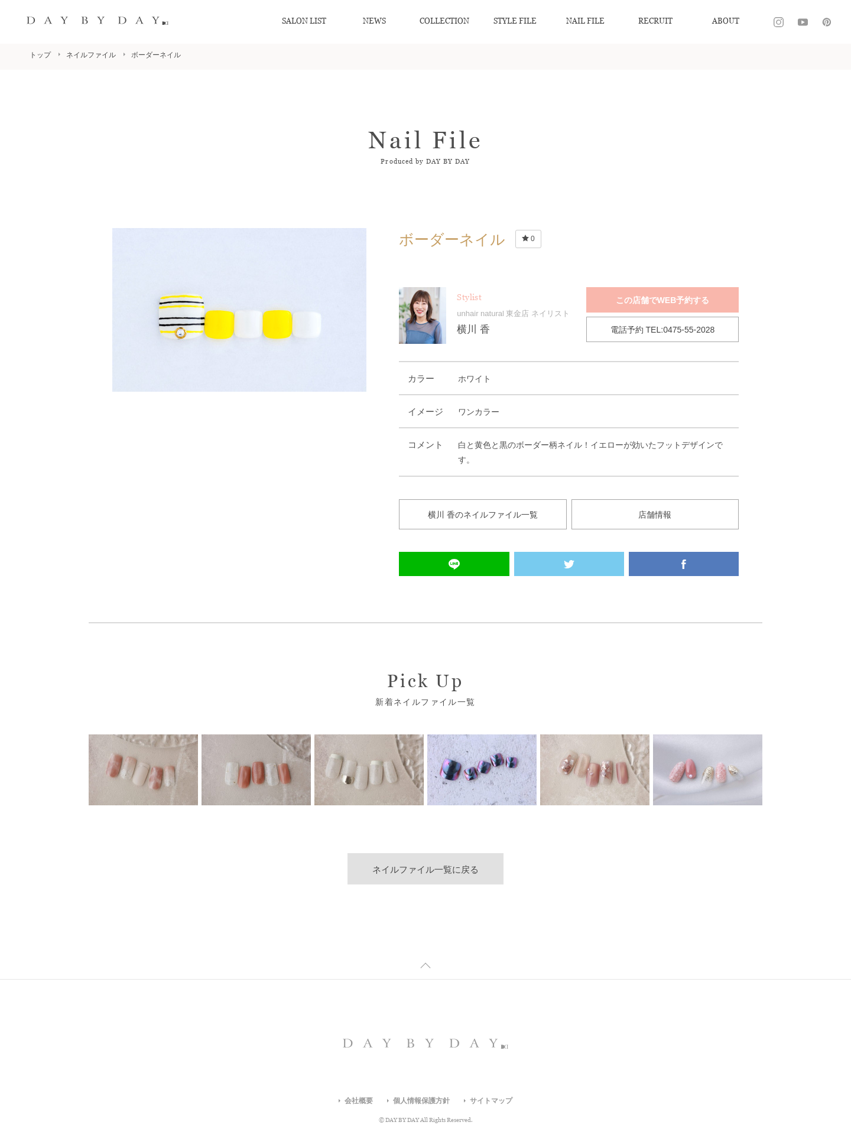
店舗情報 (654, 514)
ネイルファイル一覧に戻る (425, 869)
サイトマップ (491, 1101)
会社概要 (359, 1101)
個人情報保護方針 (421, 1101)
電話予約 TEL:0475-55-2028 (662, 329)
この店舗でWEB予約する (663, 300)
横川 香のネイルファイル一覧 (483, 514)
